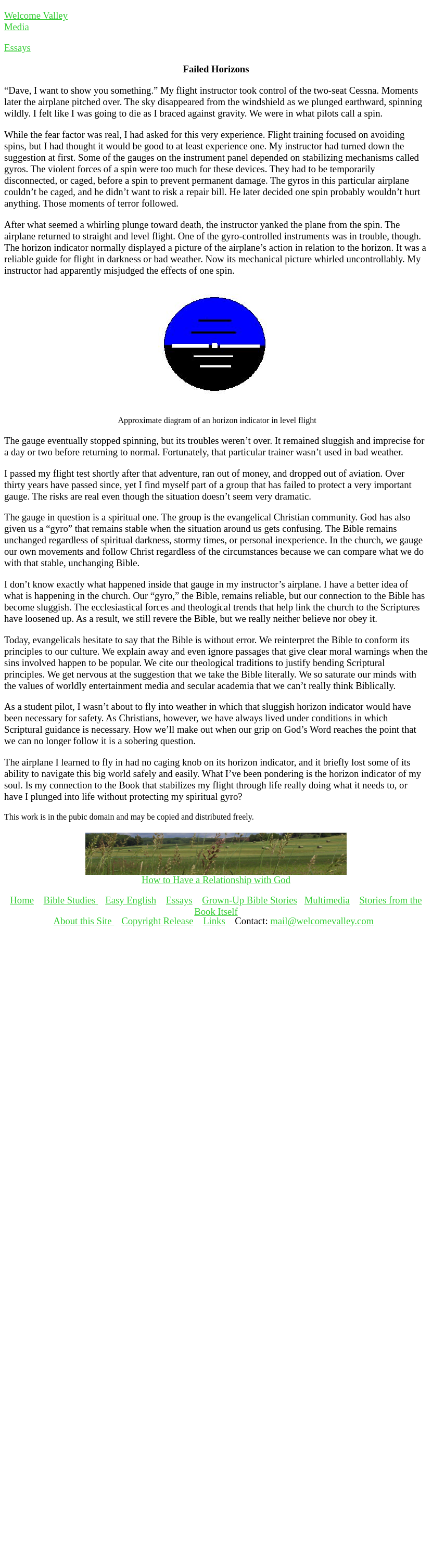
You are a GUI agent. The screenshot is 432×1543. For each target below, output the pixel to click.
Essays (17, 47)
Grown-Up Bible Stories (249, 900)
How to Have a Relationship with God (216, 879)
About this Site (84, 920)
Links (214, 920)
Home (22, 900)
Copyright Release (157, 920)
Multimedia (327, 900)
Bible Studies (71, 900)
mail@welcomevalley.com (322, 920)
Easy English (130, 900)
